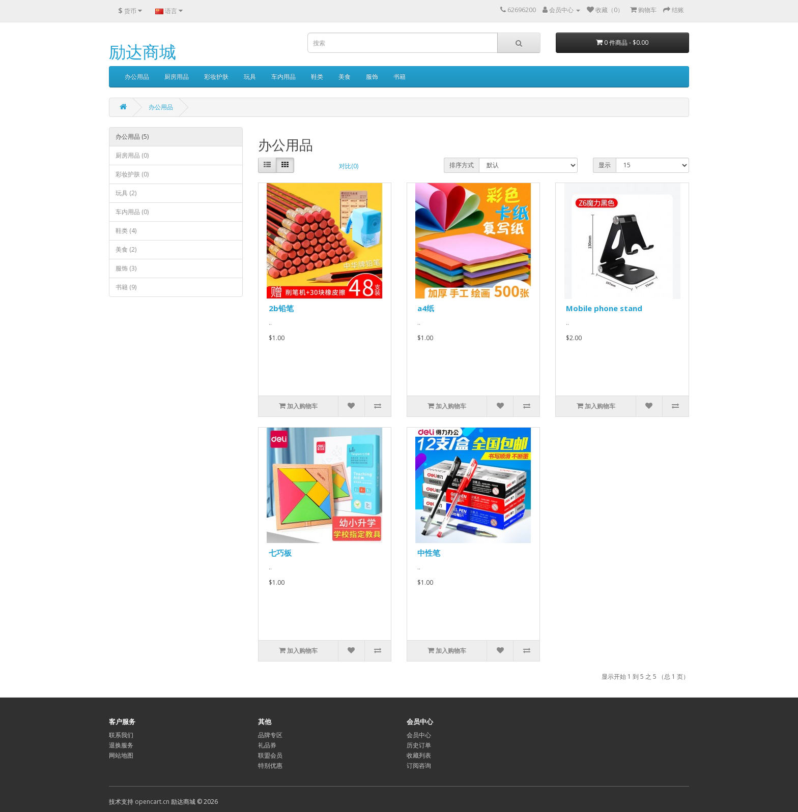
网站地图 (121, 755)
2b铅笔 (281, 308)
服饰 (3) (126, 268)
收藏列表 (419, 755)
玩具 (250, 76)
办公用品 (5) (132, 136)
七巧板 (280, 553)
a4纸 (425, 308)
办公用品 (137, 76)
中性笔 (428, 553)
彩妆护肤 (216, 76)
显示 (604, 165)
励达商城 (142, 51)
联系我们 (121, 735)
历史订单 (419, 745)
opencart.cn (152, 801)
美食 (344, 76)
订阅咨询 (419, 765)
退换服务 (121, 745)
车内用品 (283, 76)
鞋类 (317, 76)
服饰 (372, 76)
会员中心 (419, 735)
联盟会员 (270, 755)
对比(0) (348, 166)
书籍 (399, 76)
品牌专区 (270, 735)
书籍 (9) (126, 287)
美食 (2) (126, 249)
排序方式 (461, 165)
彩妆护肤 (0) (132, 174)
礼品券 (267, 745)
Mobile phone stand (604, 308)
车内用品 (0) (132, 211)
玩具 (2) (126, 193)
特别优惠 (270, 765)
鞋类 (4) (126, 230)
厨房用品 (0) (132, 155)
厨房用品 (176, 76)
